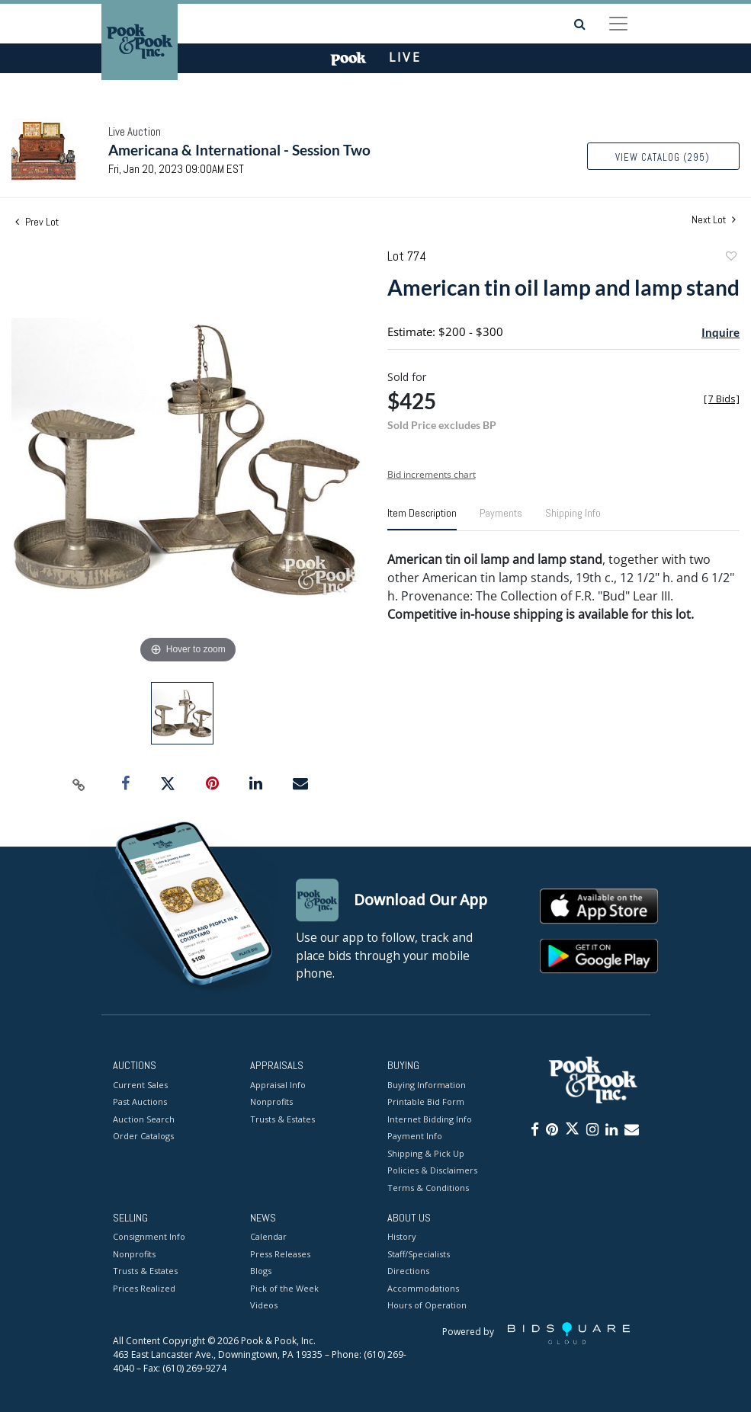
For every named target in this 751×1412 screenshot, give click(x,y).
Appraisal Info (278, 1084)
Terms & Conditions (428, 1187)
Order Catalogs (143, 1135)
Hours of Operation (427, 1305)
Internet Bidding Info (429, 1119)
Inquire (720, 332)
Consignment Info (149, 1237)
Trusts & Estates (282, 1119)
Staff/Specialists (418, 1254)
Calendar (268, 1237)
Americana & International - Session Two (239, 149)
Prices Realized (144, 1288)
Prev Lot (37, 222)
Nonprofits (271, 1101)
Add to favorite (730, 258)
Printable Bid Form (425, 1101)
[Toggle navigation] (618, 23)
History (401, 1237)
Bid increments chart (431, 474)
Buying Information (426, 1084)
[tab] (422, 519)
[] (722, 398)
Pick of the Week (284, 1288)
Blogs (260, 1271)
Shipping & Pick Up (425, 1153)
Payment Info (414, 1135)
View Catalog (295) (662, 157)
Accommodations (423, 1288)
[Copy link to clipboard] (79, 784)
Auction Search (144, 1119)
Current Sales (140, 1084)
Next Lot (714, 219)
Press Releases (280, 1254)
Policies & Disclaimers (432, 1170)
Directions (408, 1271)
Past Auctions (140, 1101)
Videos (264, 1305)
